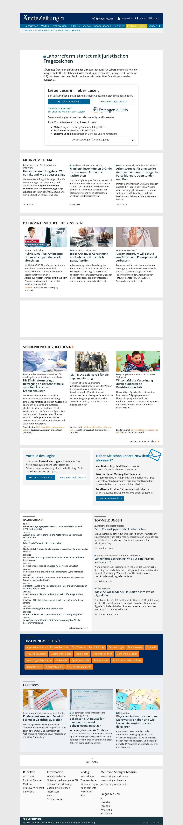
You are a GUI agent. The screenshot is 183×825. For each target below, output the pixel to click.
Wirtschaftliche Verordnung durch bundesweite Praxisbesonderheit (134, 384)
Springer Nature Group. (84, 823)
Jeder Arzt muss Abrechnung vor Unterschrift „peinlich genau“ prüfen (89, 257)
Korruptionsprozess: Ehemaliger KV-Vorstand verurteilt (50, 566)
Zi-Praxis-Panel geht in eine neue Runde (43, 608)
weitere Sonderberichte (145, 442)
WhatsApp (106, 810)
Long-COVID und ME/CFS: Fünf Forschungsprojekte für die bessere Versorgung (51, 622)
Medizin (45, 26)
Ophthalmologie (80, 660)
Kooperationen (102, 26)
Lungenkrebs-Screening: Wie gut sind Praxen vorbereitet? (124, 560)
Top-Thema (78, 647)
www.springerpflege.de (113, 780)
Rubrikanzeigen (89, 784)
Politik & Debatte (136, 26)
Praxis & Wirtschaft (33, 788)
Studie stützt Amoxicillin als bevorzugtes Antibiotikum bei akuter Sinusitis (55, 550)
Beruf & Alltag (96, 647)
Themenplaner (89, 780)
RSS (83, 795)
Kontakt (51, 795)
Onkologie (61, 660)
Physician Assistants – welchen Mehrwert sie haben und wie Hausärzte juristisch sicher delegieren (136, 722)
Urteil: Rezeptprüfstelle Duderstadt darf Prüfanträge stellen (53, 594)
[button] (153, 18)
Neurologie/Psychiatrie (39, 660)
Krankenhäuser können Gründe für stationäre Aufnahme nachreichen (91, 172)
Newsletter (87, 792)
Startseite (28, 777)
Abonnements (88, 788)
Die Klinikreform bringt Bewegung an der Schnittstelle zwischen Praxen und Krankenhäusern (43, 386)
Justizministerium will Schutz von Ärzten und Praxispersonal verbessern (136, 257)
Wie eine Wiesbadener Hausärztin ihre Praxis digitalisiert (124, 594)
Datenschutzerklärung (59, 784)
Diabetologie (135, 647)
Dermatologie (116, 647)
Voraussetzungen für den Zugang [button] (102, 140)
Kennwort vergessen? (60, 108)
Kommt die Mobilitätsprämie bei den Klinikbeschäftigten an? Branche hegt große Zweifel (53, 579)
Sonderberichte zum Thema (47, 347)
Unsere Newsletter (40, 641)
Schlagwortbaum (56, 777)
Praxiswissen (59, 26)
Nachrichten (31, 26)
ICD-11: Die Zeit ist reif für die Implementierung (89, 376)
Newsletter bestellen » (110, 499)
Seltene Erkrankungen (79, 667)
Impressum (53, 792)
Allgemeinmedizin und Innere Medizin (47, 647)
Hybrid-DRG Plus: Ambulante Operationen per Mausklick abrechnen (43, 257)
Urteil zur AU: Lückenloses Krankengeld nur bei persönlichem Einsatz (53, 602)
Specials (87, 26)
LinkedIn (105, 802)
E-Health (151, 647)
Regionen (119, 26)
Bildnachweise (55, 799)
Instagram (106, 814)
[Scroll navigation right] (160, 26)
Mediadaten (87, 777)
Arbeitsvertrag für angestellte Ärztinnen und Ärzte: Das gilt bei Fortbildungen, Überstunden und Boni (137, 174)
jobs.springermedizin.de (114, 784)
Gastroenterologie (61, 654)
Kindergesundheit (102, 654)
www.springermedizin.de (114, 777)
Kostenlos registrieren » (114, 102)
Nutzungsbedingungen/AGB (62, 780)
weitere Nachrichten (79, 628)
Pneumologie (101, 660)
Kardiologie (82, 654)
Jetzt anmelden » (68, 102)
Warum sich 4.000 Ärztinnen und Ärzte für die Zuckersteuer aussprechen (52, 536)
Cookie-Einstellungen (58, 788)
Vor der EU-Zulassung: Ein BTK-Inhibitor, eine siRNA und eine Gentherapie (53, 559)
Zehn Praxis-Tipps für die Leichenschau (42, 543)
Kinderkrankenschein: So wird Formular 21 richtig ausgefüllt (53, 614)
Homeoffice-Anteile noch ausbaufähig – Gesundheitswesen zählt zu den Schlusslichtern (55, 587)
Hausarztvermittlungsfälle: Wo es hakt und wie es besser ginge (44, 173)
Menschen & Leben (127, 654)
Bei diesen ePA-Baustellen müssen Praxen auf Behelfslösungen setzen (87, 722)
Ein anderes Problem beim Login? (66, 112)
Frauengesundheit (36, 654)
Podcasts (75, 26)
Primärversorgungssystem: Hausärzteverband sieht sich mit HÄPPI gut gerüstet (53, 528)
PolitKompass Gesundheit (127, 660)
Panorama (29, 792)
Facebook (106, 806)
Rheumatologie (54, 667)
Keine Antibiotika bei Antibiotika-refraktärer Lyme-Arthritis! (53, 572)
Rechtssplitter (34, 667)
